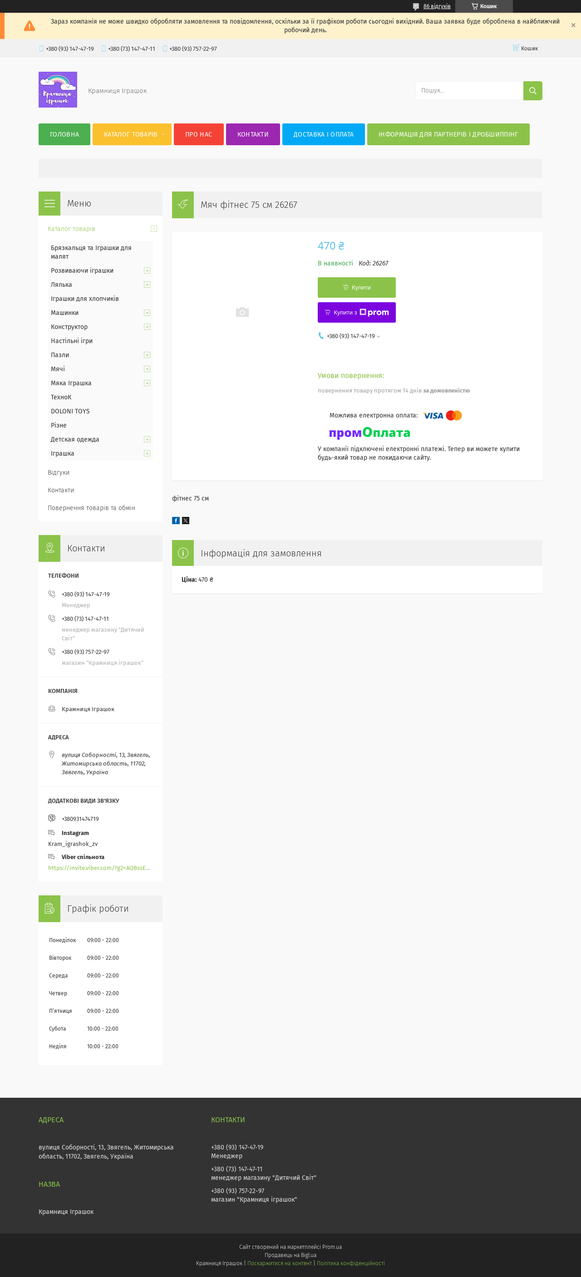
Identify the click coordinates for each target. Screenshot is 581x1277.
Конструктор (69, 327)
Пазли (60, 355)
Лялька (61, 285)
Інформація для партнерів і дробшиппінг (448, 134)
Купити (361, 287)
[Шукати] (532, 90)
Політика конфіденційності (351, 1263)
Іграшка (62, 453)
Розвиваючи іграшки (82, 271)
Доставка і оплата (324, 134)
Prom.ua (332, 1247)
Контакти (253, 134)
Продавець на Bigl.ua (290, 1255)
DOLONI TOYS (70, 411)
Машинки (65, 313)
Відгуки (58, 472)
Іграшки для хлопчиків (85, 299)
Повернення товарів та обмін (91, 508)
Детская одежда (75, 439)
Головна (64, 134)
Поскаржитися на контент (279, 1263)
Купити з (361, 313)
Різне (59, 425)
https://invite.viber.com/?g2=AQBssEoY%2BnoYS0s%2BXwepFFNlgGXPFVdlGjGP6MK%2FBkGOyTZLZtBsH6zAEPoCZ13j (100, 867)
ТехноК (61, 397)
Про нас (198, 134)
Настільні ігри (72, 341)
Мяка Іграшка (71, 383)
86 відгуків (437, 6)
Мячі (58, 369)
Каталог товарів (131, 134)
